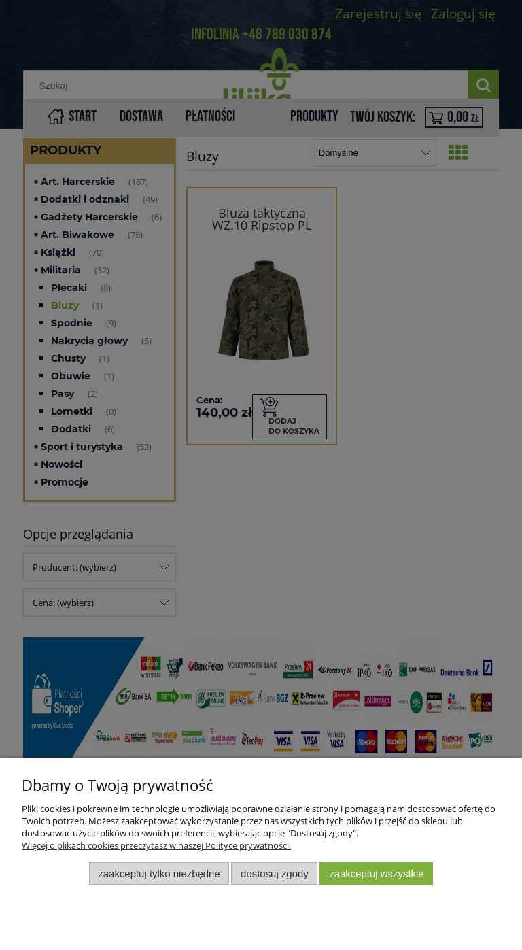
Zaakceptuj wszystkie (376, 873)
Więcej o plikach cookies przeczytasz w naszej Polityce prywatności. (156, 845)
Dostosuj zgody (275, 873)
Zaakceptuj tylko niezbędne (159, 873)
